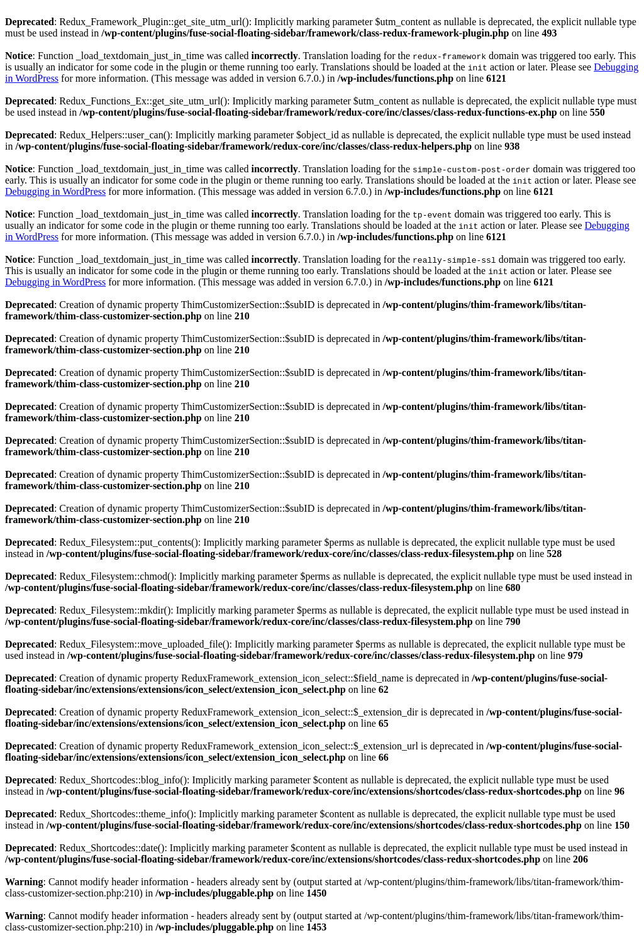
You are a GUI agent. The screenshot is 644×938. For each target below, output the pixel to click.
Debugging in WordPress (55, 191)
